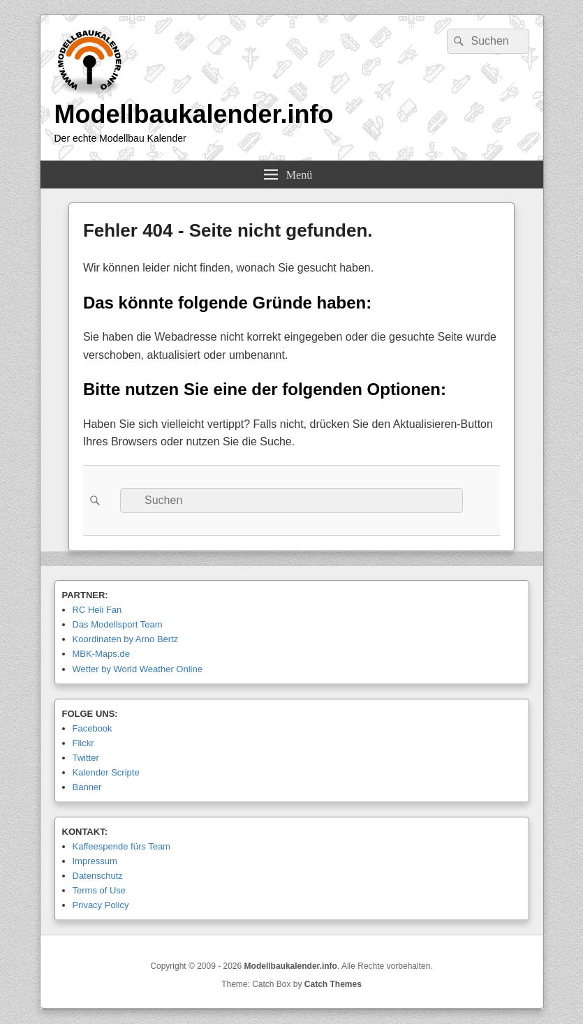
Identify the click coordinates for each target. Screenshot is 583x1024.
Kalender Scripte (106, 772)
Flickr (83, 743)
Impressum (95, 861)
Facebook (92, 728)
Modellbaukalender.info (194, 114)
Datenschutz (98, 875)
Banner (87, 787)
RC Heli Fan (97, 609)
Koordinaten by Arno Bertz (126, 639)
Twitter (86, 757)
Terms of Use (99, 890)
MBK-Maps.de (101, 653)
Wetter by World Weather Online (137, 669)
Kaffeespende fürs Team (121, 846)
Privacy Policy (101, 905)
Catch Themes (333, 984)
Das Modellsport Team (118, 624)
